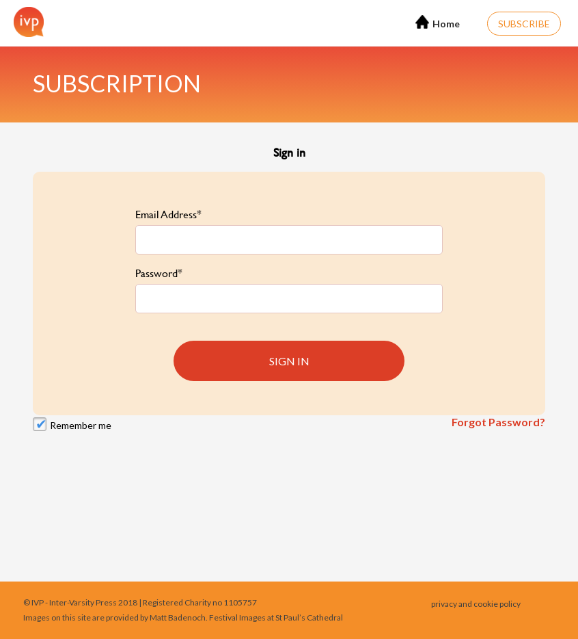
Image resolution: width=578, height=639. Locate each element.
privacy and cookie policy (476, 604)
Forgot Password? (498, 421)
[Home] (25, 22)
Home (437, 22)
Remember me (80, 425)
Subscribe (524, 23)
